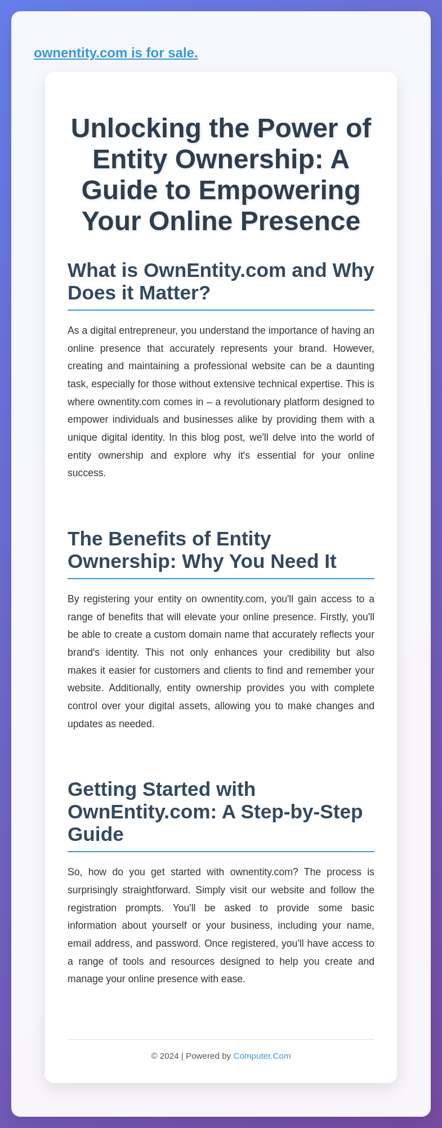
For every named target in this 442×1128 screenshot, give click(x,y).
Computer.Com (262, 1055)
